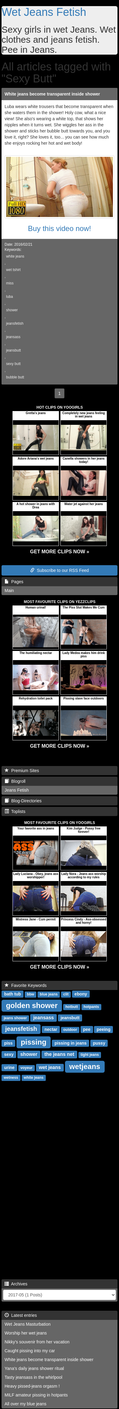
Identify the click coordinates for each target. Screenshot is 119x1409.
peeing (103, 1029)
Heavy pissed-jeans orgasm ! (32, 1386)
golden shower (31, 1005)
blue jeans (49, 994)
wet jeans (50, 1067)
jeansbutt (13, 350)
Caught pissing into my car (30, 1350)
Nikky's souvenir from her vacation (37, 1341)
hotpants (91, 1007)
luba (9, 296)
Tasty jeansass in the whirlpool (33, 1377)
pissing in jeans (71, 1043)
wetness (11, 1077)
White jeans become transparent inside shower (52, 94)
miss (9, 283)
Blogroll (15, 781)
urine (9, 1067)
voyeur (26, 1068)
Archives (16, 1283)
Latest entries (21, 1315)
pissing (33, 1042)
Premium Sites (22, 770)
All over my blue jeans (25, 1403)
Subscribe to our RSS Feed (59, 570)
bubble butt (15, 377)
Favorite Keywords (26, 985)
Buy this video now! (59, 228)
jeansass (13, 337)
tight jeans (90, 1055)
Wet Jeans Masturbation (28, 1324)
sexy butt (13, 364)
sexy (8, 1054)
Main (9, 590)
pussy (99, 1043)
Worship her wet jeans (26, 1333)
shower (12, 310)
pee (86, 1029)
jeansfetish (14, 323)
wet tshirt (13, 270)
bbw (30, 994)
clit (65, 994)
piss (8, 1043)
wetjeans (84, 1066)
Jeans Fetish (17, 790)
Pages (14, 581)
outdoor (70, 1030)
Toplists (15, 811)
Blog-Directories (23, 800)
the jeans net (59, 1054)
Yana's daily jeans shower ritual (34, 1368)
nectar (51, 1029)
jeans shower (15, 1018)
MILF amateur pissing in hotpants (36, 1395)
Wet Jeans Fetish (44, 12)
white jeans (15, 256)
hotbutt (71, 1007)
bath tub (12, 994)
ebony (80, 994)
